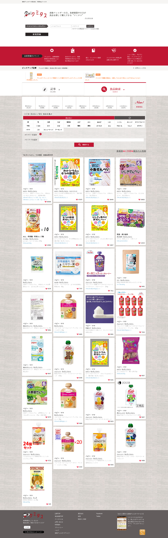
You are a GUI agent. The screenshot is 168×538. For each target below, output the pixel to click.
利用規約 (57, 524)
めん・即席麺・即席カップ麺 (33, 236)
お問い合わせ (59, 522)
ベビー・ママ (28, 189)
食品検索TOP (59, 516)
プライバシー (59, 527)
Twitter (98, 516)
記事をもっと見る (140, 68)
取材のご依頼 (82, 519)
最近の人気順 (138, 151)
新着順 (120, 151)
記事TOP (57, 513)
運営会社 (80, 513)
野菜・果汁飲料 (122, 234)
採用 (79, 516)
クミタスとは (89, 18)
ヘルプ (57, 530)
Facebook (99, 513)
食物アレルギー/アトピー (62, 533)
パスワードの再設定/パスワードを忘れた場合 (85, 29)
